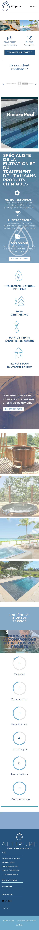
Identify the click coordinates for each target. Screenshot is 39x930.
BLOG (29, 42)
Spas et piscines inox (10, 866)
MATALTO (32, 921)
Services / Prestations (10, 870)
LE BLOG (5, 908)
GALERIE (10, 42)
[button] (3, 84)
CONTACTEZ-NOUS (9, 880)
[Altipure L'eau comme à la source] (11, 6)
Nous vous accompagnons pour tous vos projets (19, 641)
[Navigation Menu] (32, 6)
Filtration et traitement (11, 858)
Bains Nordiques (8, 862)
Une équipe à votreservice (19, 618)
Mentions (19, 925)
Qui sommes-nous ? (10, 874)
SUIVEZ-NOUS (7, 894)
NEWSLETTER (7, 886)
